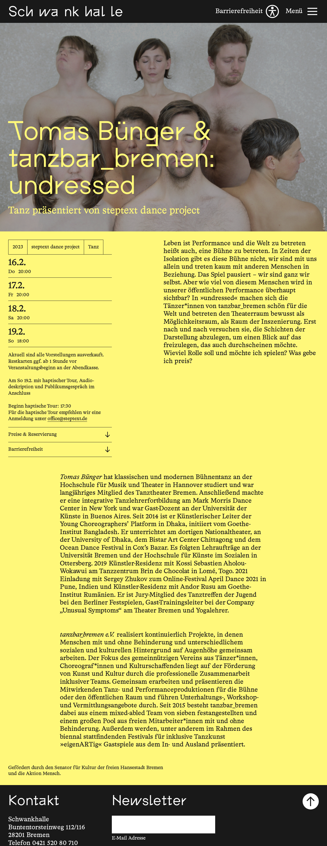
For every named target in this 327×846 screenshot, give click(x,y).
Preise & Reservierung (59, 435)
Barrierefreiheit (59, 450)
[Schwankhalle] (65, 11)
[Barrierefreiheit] (247, 11)
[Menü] (302, 11)
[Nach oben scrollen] (311, 801)
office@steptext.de (67, 418)
